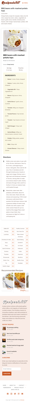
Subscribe (6, 373)
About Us (12, 385)
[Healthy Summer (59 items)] (22, 228)
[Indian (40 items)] (22, 251)
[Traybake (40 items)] (8, 254)
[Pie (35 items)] (8, 263)
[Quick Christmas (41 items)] (8, 248)
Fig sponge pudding (12, 327)
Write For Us (15, 389)
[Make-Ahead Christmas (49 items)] (22, 235)
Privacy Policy (19, 387)
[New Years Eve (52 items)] (22, 231)
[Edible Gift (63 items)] (8, 228)
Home (4, 385)
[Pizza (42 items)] (8, 245)
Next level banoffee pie (13, 333)
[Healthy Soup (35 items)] (22, 260)
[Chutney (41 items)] (8, 251)
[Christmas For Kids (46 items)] (8, 239)
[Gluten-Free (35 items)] (8, 260)
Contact (21, 385)
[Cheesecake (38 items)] (8, 257)
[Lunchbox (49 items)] (8, 234)
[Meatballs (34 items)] (22, 263)
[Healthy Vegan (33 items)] (8, 266)
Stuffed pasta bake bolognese (15, 339)
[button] (25, 3)
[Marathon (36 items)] (22, 257)
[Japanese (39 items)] (22, 254)
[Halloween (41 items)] (22, 248)
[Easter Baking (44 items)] (22, 239)
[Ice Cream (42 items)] (22, 245)
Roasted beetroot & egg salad (15, 345)
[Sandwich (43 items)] (22, 242)
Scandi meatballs (12, 351)
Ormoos (22, 400)
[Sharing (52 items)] (8, 231)
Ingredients (7, 387)
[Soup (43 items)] (8, 242)
